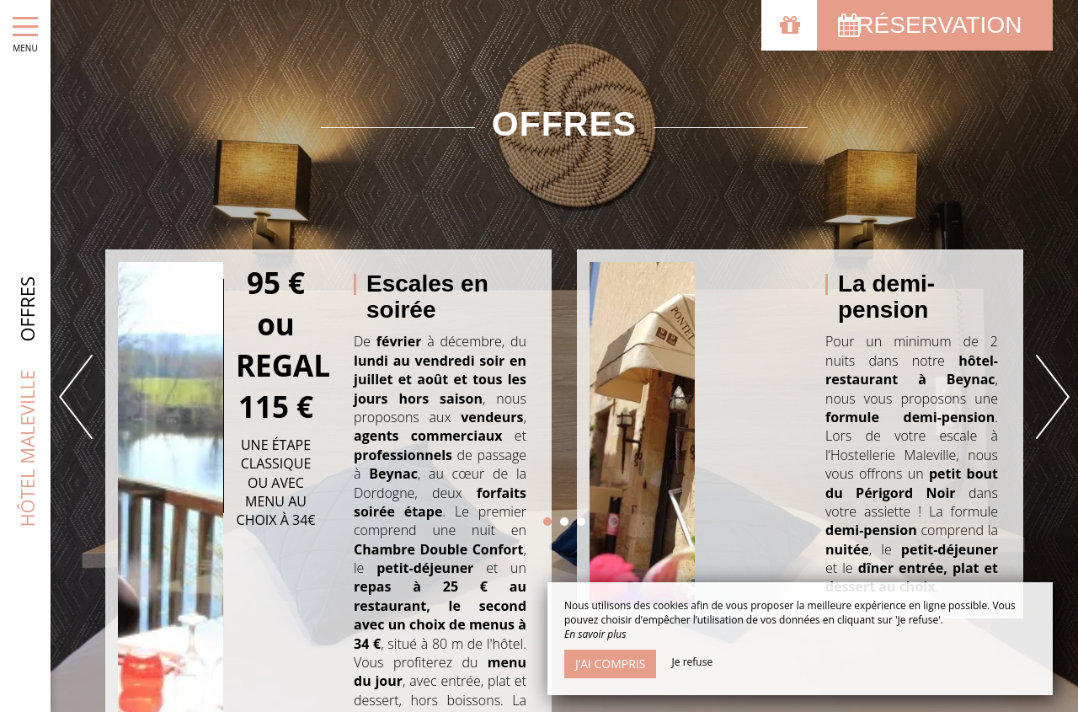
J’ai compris (610, 664)
